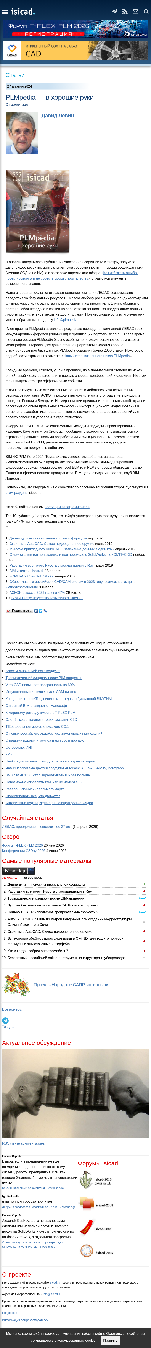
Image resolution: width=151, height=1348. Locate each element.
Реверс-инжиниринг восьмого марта (35, 789)
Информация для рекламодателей (25, 1320)
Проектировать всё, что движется (33, 796)
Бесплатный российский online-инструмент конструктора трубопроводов (67, 958)
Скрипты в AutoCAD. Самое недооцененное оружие (51, 544)
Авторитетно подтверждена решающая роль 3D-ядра (49, 803)
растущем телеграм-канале (66, 507)
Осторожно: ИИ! (19, 747)
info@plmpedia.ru (68, 320)
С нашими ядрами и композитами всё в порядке (45, 740)
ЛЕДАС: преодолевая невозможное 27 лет (37, 827)
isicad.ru (55, 1282)
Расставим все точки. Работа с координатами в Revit (52, 565)
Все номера (11, 1009)
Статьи (15, 75)
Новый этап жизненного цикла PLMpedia (96, 356)
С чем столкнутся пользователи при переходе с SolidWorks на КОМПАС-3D (70, 554)
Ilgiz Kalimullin (10, 1196)
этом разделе (17, 493)
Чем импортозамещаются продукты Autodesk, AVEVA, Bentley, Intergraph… (66, 768)
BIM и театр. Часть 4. (27, 571)
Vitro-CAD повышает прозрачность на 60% (40, 685)
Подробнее (9, 1313)
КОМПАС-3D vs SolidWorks (31, 576)
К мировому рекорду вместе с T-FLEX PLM (41, 713)
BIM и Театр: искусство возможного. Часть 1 (47, 598)
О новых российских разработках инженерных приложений (54, 733)
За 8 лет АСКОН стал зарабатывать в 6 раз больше (48, 775)
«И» (9, 754)
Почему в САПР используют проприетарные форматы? (53, 912)
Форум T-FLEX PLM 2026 (22, 845)
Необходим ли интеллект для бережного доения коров (50, 761)
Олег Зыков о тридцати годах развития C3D (41, 720)
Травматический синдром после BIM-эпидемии (44, 678)
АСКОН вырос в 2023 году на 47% (37, 592)
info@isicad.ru (52, 1294)
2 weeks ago (56, 1187)
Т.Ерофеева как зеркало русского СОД (37, 726)
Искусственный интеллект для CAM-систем (41, 692)
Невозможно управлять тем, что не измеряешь (44, 782)
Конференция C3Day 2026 (23, 851)
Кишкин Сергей (11, 1156)
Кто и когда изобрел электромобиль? (38, 951)
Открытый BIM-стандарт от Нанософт (36, 706)
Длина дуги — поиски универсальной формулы (48, 538)
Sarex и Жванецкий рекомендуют (33, 671)
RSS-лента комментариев (23, 1143)
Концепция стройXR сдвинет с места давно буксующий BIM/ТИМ (59, 699)
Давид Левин (58, 115)
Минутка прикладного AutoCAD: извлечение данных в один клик (61, 549)
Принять (110, 1340)
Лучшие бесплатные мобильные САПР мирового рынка (53, 905)
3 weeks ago (68, 1207)
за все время (34, 877)
